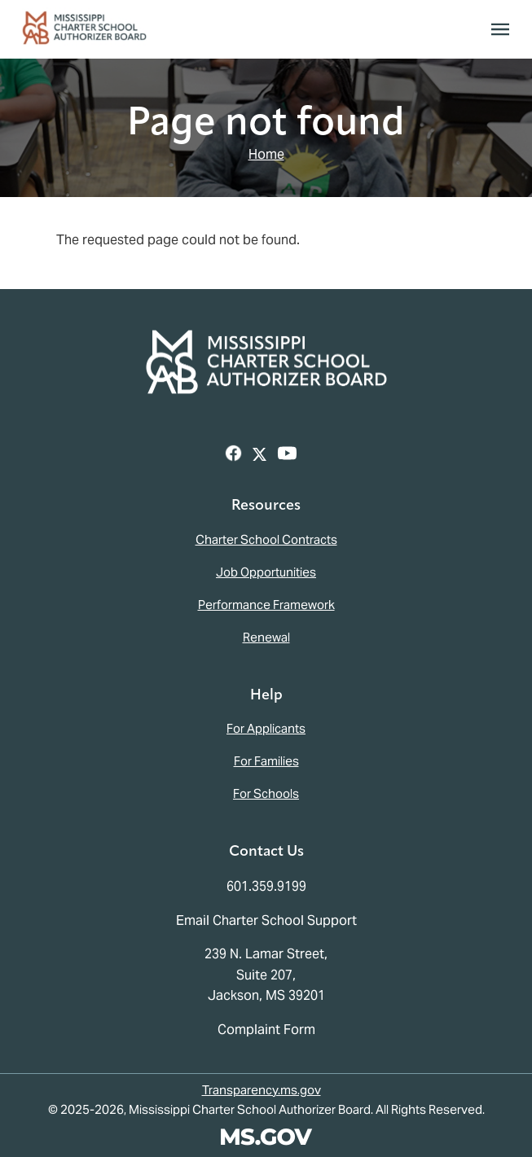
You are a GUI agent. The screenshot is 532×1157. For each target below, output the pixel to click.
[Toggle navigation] (500, 29)
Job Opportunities (266, 572)
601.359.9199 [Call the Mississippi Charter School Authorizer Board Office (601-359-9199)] (266, 886)
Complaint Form (266, 1029)
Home (266, 154)
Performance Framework (266, 604)
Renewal (266, 637)
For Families (266, 761)
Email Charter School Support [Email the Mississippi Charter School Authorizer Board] (266, 920)
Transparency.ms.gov (261, 1090)
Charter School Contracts (266, 539)
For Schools (266, 793)
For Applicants (266, 728)
